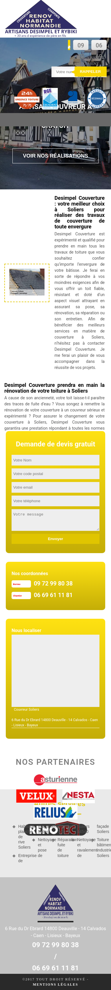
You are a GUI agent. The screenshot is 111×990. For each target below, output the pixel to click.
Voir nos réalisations (55, 156)
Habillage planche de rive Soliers (23, 837)
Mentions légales (55, 984)
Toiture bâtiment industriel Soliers (102, 847)
